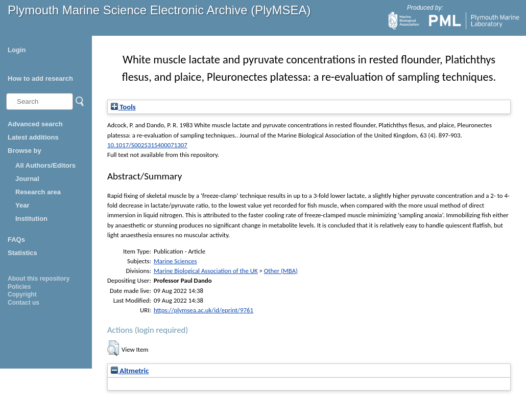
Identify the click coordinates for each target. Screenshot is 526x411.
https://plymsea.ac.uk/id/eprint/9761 (203, 310)
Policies (19, 286)
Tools (123, 106)
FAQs (16, 239)
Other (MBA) (281, 271)
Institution (31, 218)
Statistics (22, 253)
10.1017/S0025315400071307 (147, 145)
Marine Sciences (175, 261)
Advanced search (35, 124)
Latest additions (33, 137)
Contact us (23, 302)
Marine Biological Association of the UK (206, 271)
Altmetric (130, 370)
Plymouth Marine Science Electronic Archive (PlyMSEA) (159, 10)
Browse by (24, 150)
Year (22, 205)
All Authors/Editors (45, 165)
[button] (113, 348)
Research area (38, 192)
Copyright (22, 294)
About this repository (38, 278)
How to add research (40, 78)
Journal (27, 178)
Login (17, 50)
